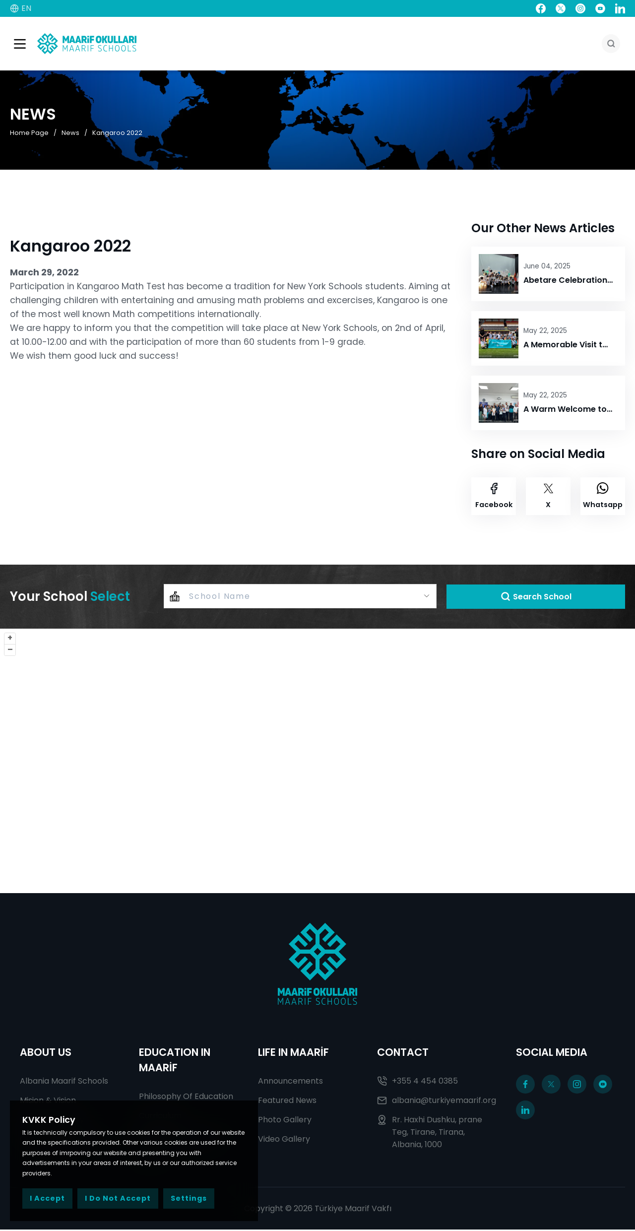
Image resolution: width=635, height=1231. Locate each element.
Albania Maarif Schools (64, 1082)
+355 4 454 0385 (417, 1082)
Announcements (290, 1082)
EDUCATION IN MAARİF (174, 1061)
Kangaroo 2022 (117, 134)
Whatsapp (603, 497)
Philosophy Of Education (186, 1097)
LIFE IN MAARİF (293, 1053)
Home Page (29, 134)
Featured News (287, 1101)
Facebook (493, 497)
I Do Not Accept (118, 1198)
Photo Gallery (285, 1121)
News (70, 134)
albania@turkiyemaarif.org (436, 1101)
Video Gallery (284, 1140)
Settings (189, 1198)
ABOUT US (45, 1053)
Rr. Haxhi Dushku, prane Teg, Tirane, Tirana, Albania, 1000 (429, 1133)
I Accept (47, 1198)
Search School (536, 597)
